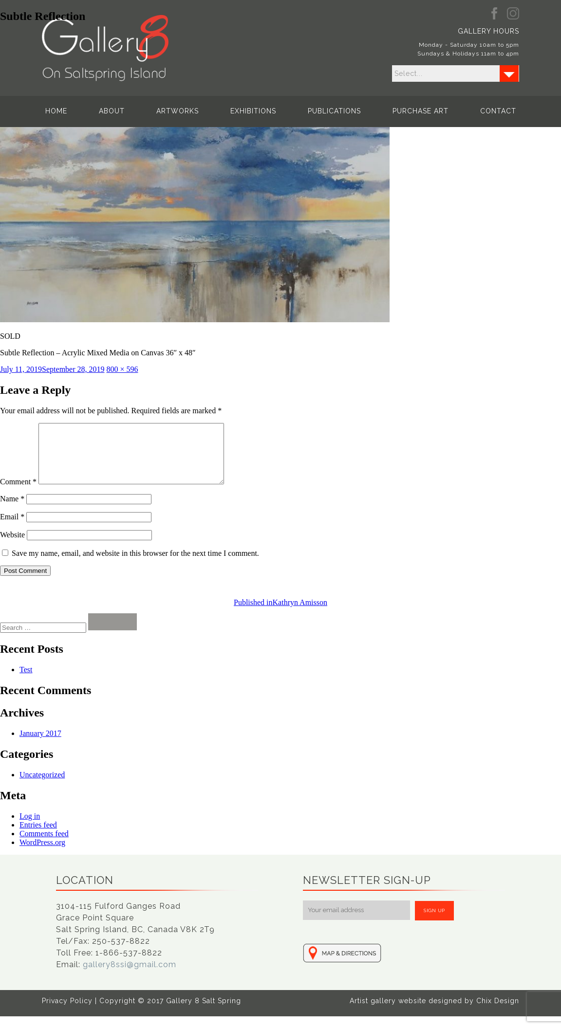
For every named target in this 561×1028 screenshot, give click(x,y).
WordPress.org (42, 854)
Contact (498, 111)
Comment (18, 493)
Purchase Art (421, 111)
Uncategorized (42, 786)
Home (56, 111)
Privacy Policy (67, 1012)
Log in (29, 828)
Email (12, 528)
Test (25, 681)
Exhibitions (253, 111)
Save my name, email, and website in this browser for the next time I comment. (135, 565)
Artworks (177, 111)
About (112, 111)
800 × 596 (122, 369)
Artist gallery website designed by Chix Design (434, 1012)
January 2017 (40, 745)
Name (12, 510)
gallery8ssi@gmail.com (129, 976)
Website (12, 546)
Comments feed (44, 845)
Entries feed (38, 836)
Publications (334, 111)
